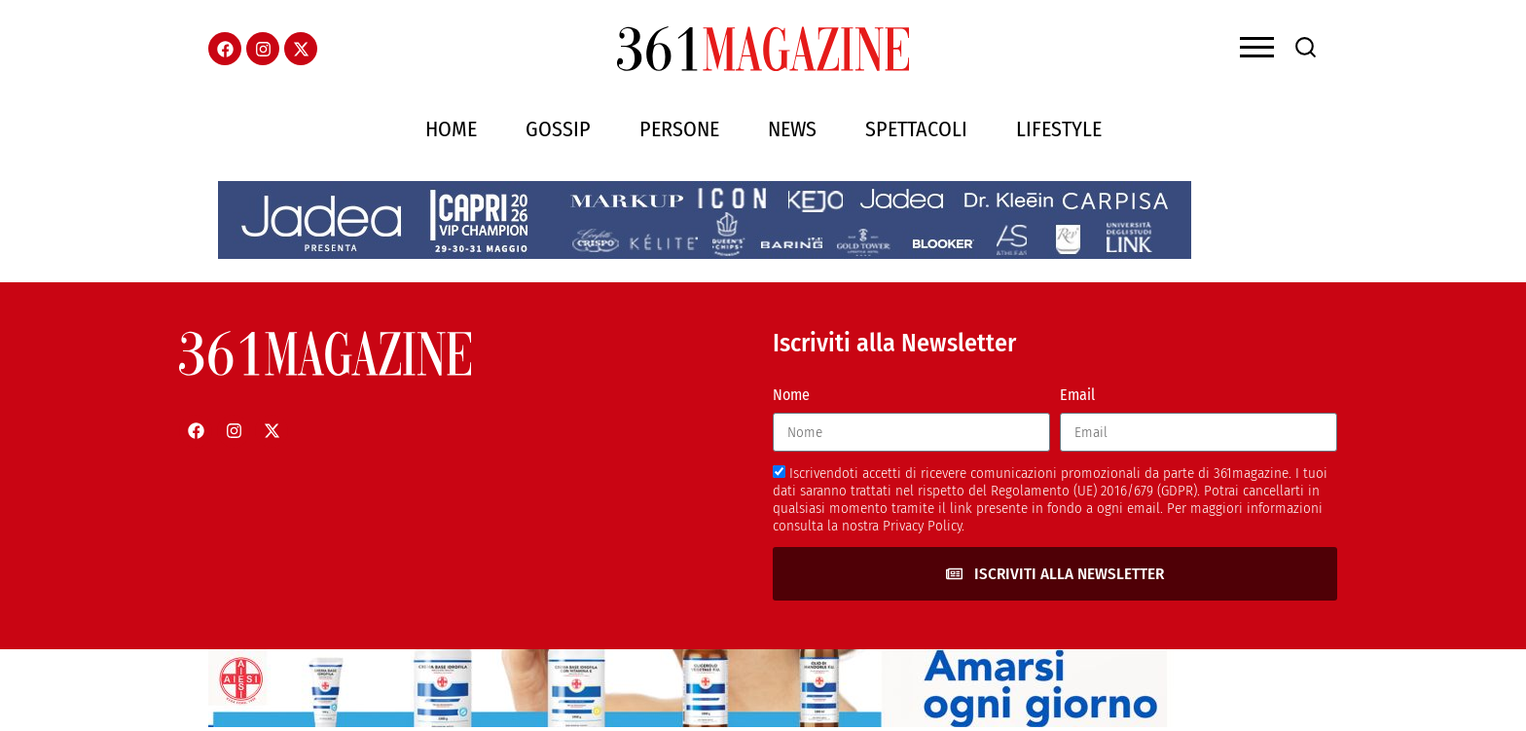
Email (1077, 394)
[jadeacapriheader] (704, 253)
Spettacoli (916, 129)
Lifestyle (1059, 129)
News (792, 129)
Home (451, 129)
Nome (791, 394)
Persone (679, 129)
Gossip (558, 129)
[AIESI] (694, 721)
